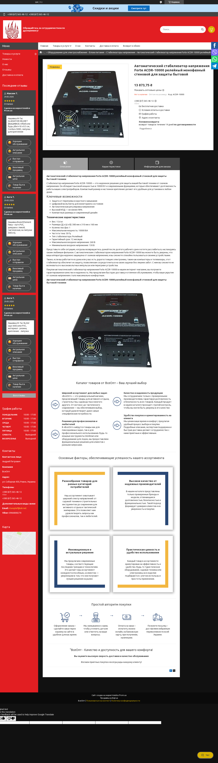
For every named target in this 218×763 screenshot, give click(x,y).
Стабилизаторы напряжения (120, 52)
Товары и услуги (61, 46)
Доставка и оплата (109, 46)
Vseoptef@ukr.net (17, 508)
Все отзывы (19, 395)
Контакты (90, 46)
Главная (44, 46)
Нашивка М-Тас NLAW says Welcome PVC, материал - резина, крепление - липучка (18, 327)
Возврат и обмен (131, 46)
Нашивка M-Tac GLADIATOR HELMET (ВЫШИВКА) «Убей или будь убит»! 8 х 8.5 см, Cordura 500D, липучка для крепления (19, 125)
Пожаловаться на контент (98, 701)
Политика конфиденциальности (125, 701)
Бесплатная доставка (153, 106)
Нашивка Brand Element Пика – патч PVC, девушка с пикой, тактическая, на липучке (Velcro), (20, 227)
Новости (7, 59)
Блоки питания (96, 52)
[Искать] (202, 29)
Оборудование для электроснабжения (67, 52)
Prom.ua (122, 695)
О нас (78, 46)
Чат (205, 755)
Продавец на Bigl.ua (109, 698)
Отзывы (6, 69)
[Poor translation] (11, 718)
